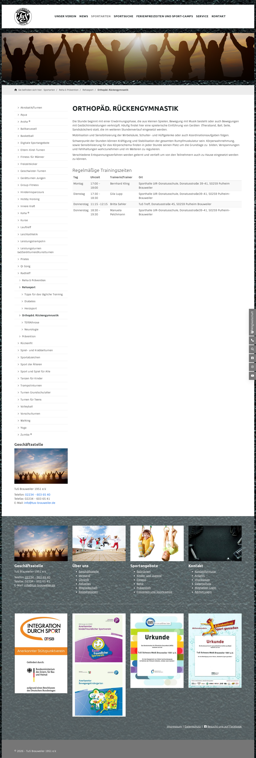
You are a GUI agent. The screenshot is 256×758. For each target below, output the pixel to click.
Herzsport (30, 308)
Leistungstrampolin (33, 241)
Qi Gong (25, 266)
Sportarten (101, 16)
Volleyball (27, 406)
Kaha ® (25, 213)
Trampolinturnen (31, 385)
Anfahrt (200, 575)
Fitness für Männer (32, 157)
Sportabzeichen (30, 357)
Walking (25, 420)
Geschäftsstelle (89, 571)
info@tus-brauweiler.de (39, 503)
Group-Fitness (30, 185)
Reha (140, 583)
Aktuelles (85, 583)
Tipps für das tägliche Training (43, 294)
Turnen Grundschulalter (36, 392)
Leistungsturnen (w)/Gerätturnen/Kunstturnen (36, 250)
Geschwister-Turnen (33, 171)
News (83, 16)
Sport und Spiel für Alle (35, 371)
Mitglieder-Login (205, 588)
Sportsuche (123, 16)
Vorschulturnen (30, 413)
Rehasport (88, 89)
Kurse (24, 220)
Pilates (25, 259)
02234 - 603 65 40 (37, 494)
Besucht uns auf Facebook (224, 726)
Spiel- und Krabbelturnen (37, 350)
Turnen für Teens (31, 399)
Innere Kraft (28, 206)
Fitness (141, 580)
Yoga (23, 427)
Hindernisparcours (32, 192)
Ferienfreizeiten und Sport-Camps (164, 16)
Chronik (84, 580)
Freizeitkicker (29, 164)
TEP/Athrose (31, 322)
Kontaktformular (205, 571)
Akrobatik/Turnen (31, 107)
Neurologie (31, 329)
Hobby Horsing (30, 199)
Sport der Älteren (31, 364)
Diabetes (30, 301)
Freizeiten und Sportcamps (154, 592)
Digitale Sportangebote (35, 143)
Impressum (202, 580)
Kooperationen (88, 592)
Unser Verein (65, 16)
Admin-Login (203, 592)
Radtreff (25, 273)
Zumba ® (26, 434)
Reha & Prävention (68, 89)
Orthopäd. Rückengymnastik (113, 89)
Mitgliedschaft (88, 588)
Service (202, 16)
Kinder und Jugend (149, 575)
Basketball (27, 136)
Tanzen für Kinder (31, 378)
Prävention (29, 336)
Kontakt (219, 16)
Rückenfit (27, 343)
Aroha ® (25, 121)
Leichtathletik (29, 234)
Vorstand (84, 575)
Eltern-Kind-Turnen (33, 150)
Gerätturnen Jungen (33, 178)
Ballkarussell (29, 128)
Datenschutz (203, 583)
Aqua (24, 114)
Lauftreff (26, 227)
